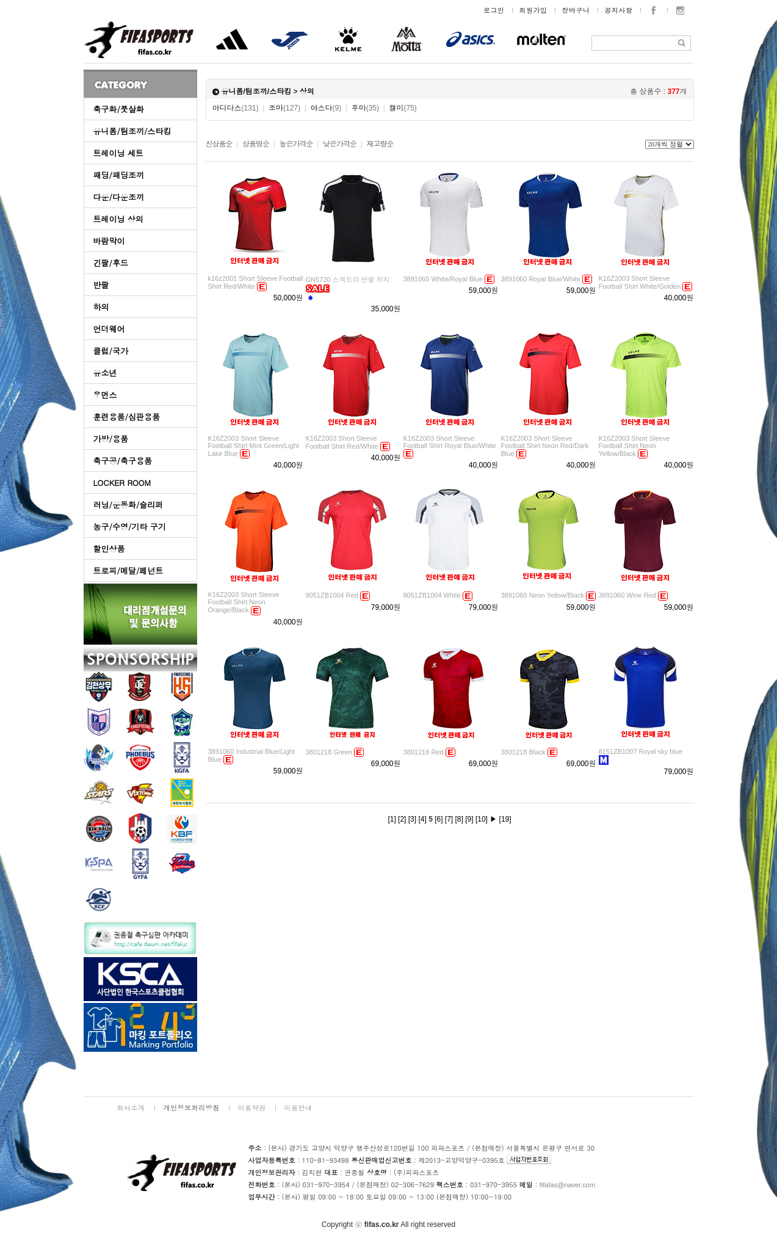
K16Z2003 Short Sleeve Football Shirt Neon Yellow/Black (634, 446)
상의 (307, 91)
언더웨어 (109, 329)
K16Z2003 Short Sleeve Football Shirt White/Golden (640, 282)
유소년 (105, 372)
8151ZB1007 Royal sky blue (641, 751)
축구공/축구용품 (122, 460)
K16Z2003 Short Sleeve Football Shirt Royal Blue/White (449, 442)
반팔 (101, 285)
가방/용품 (110, 438)
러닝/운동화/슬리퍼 (128, 504)
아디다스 (235, 108)
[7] (449, 819)
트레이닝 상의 (118, 219)
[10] (481, 819)
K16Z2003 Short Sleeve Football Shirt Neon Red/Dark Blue (545, 446)
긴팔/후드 (110, 263)
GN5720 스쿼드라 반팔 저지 (348, 279)
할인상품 (109, 548)
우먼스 (105, 394)
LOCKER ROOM (122, 482)
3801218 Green (329, 752)
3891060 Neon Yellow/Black (542, 595)
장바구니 (576, 10)
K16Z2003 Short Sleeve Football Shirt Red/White (342, 442)
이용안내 (298, 1107)
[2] (402, 819)
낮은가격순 (339, 144)
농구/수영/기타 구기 (129, 526)
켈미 (402, 108)
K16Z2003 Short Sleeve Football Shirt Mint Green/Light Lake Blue (253, 446)
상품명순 (255, 144)
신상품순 (219, 144)
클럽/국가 (110, 350)
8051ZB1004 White (432, 595)
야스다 (326, 108)
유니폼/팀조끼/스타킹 (132, 131)
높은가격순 (296, 144)
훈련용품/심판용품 (126, 416)
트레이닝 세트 (118, 153)
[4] (422, 819)
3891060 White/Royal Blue (443, 279)
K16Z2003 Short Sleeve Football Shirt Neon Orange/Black (244, 602)
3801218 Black (523, 752)
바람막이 (109, 241)
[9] (469, 819)
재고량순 (379, 144)
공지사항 (619, 10)
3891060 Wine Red (627, 595)
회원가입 (533, 10)
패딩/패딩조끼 (118, 175)
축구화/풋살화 (118, 109)
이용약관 (252, 1107)
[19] (505, 819)
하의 (101, 307)
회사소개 (131, 1107)
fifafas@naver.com (567, 1185)
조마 (284, 108)
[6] (439, 819)
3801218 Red (423, 752)
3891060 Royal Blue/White (540, 279)
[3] (412, 819)
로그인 (494, 10)
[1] (392, 819)
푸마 (365, 108)
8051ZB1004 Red (332, 595)
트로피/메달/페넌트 (128, 570)
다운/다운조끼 (118, 197)
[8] (459, 819)
